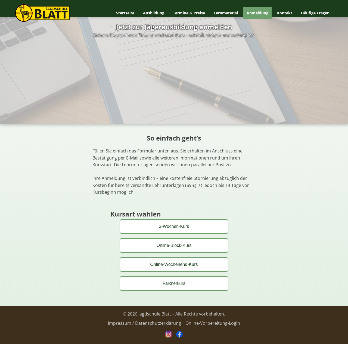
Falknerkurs (174, 283)
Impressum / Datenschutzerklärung (144, 323)
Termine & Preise (189, 12)
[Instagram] (168, 336)
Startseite (125, 12)
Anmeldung (257, 12)
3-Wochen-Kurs (174, 226)
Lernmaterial (226, 12)
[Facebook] (179, 336)
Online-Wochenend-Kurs (174, 264)
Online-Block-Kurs (174, 245)
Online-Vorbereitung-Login (212, 323)
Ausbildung (153, 12)
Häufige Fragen (315, 12)
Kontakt (284, 12)
